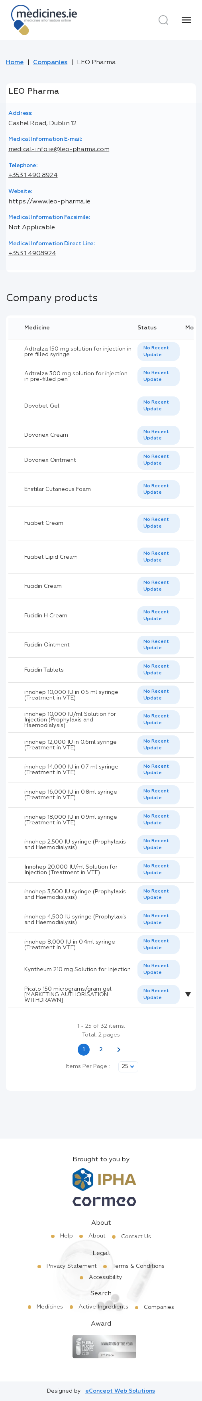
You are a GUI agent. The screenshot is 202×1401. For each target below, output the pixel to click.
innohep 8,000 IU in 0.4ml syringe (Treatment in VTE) (69, 944)
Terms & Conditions (138, 1266)
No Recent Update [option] (156, 351)
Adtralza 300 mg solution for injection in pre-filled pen (75, 376)
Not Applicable (31, 228)
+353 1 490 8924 (33, 175)
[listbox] (158, 351)
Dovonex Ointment (50, 460)
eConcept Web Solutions (120, 1391)
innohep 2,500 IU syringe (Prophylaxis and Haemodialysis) (75, 844)
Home (15, 62)
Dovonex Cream (46, 435)
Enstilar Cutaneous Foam (57, 489)
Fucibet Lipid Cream (51, 557)
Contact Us (136, 1236)
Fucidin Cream (43, 586)
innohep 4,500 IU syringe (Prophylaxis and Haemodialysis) (75, 919)
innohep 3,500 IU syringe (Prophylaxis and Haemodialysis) (75, 894)
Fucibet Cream (43, 523)
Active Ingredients (103, 1307)
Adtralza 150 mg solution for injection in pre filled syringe (77, 351)
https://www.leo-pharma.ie (49, 202)
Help (66, 1236)
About (97, 1236)
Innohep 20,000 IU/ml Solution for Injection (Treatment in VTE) (71, 869)
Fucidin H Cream (45, 616)
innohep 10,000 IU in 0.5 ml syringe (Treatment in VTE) (71, 695)
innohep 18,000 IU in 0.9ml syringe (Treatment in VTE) (70, 820)
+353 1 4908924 (32, 253)
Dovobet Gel (41, 406)
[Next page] (119, 1050)
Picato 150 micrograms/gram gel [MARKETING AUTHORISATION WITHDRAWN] (68, 994)
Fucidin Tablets (44, 670)
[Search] (163, 20)
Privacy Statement (72, 1266)
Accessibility (105, 1277)
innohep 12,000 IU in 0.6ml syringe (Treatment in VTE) (70, 745)
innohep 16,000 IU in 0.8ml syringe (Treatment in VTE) (70, 794)
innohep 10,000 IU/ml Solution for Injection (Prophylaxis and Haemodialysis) (70, 719)
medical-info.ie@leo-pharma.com (58, 149)
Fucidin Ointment (47, 645)
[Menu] (186, 20)
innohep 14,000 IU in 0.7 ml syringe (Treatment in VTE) (71, 769)
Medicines (50, 1307)
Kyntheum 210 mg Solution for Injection (77, 969)
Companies (50, 62)
